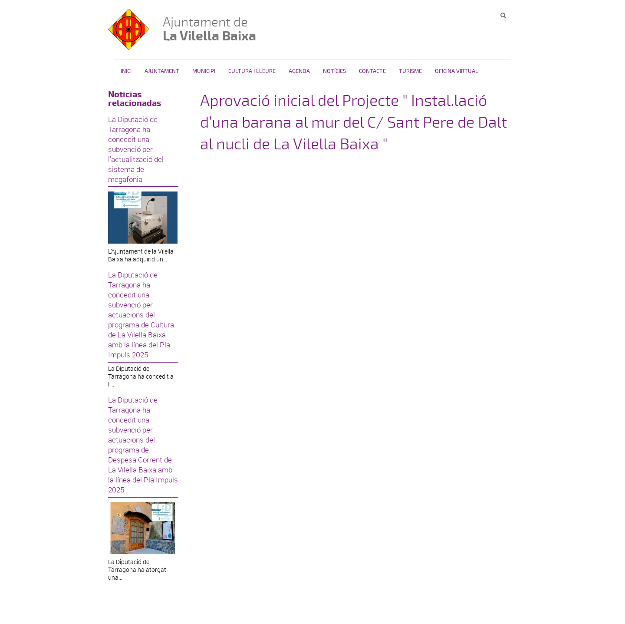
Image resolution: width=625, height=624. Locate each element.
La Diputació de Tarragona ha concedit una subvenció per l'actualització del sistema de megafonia (136, 149)
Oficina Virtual (456, 71)
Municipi (203, 71)
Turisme (410, 71)
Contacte (372, 71)
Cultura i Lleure (252, 71)
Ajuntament (162, 71)
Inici (126, 71)
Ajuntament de (209, 28)
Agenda (299, 71)
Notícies (334, 71)
